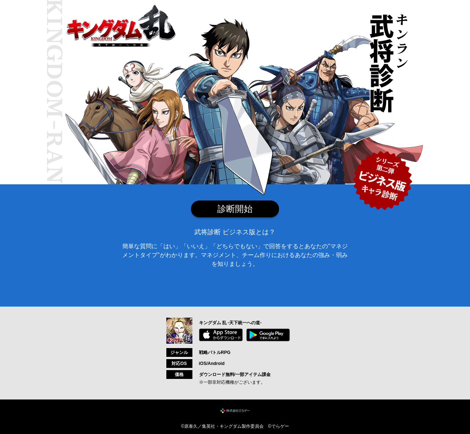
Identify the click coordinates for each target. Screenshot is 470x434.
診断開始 (235, 209)
